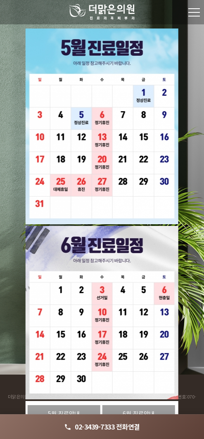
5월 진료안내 (64, 413)
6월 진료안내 (138, 413)
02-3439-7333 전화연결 (102, 427)
